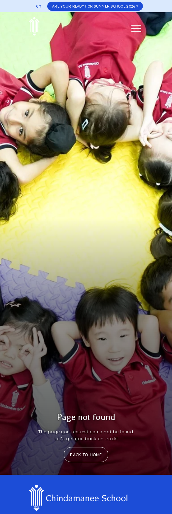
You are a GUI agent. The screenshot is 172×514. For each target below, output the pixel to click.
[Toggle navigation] (136, 28)
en (39, 6)
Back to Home (86, 454)
